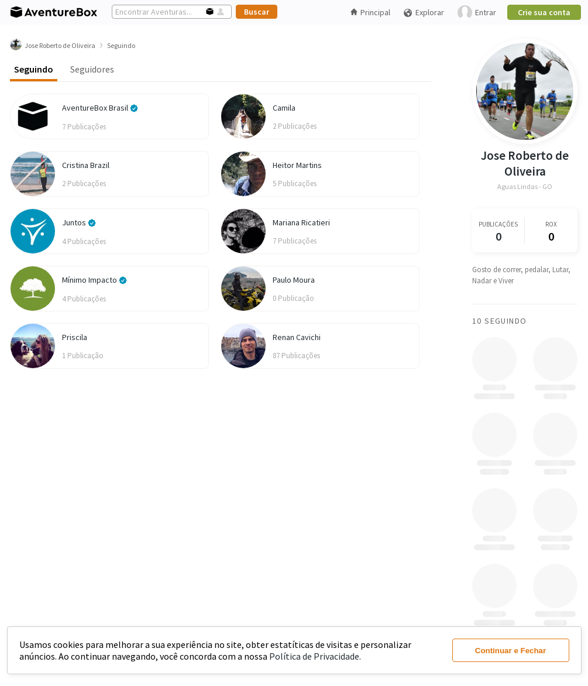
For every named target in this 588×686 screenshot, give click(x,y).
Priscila (74, 337)
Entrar (477, 12)
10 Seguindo (499, 320)
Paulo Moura (294, 280)
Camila (284, 107)
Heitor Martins (297, 165)
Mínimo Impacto (94, 280)
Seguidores (92, 69)
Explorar (423, 12)
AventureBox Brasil (100, 107)
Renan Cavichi (297, 337)
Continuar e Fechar (510, 650)
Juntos (79, 222)
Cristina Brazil (85, 165)
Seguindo (33, 69)
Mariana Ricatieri (301, 222)
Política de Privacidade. (315, 656)
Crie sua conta (544, 12)
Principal (370, 12)
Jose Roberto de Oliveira (525, 163)
